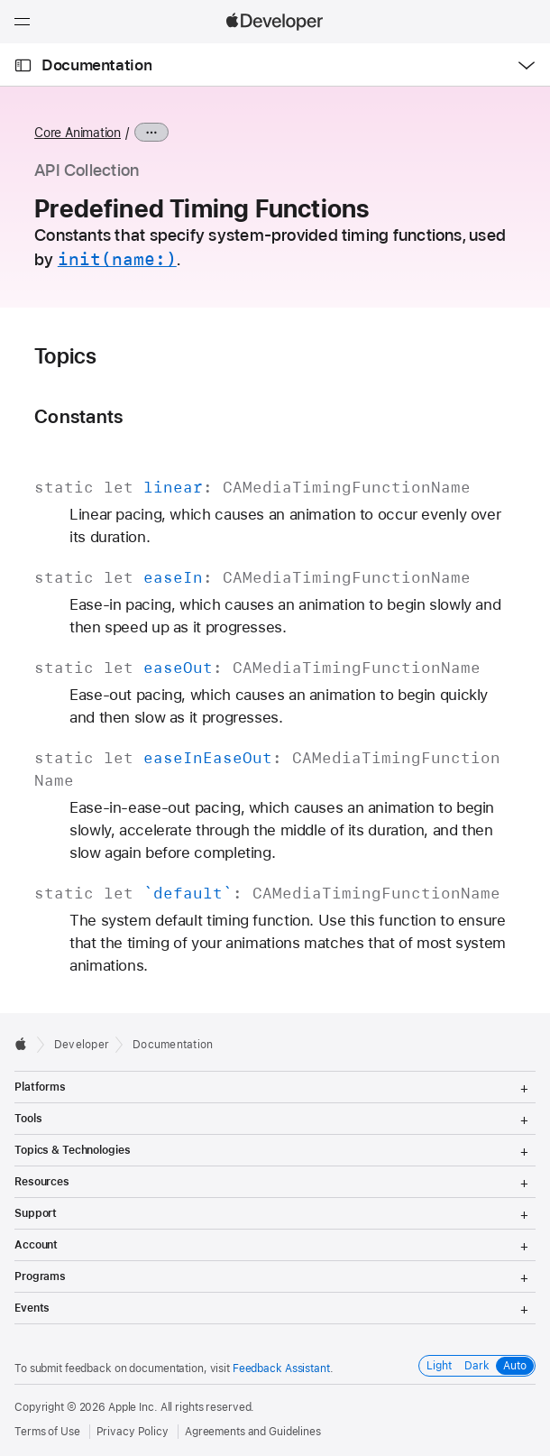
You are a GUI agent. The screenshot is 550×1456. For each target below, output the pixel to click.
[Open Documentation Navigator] (23, 65)
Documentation (96, 65)
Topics (65, 356)
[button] (0, 0)
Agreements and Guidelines (253, 1431)
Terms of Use (47, 1431)
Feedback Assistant (281, 1368)
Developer (81, 1044)
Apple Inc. (133, 1407)
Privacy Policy (132, 1431)
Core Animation (77, 132)
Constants (78, 416)
